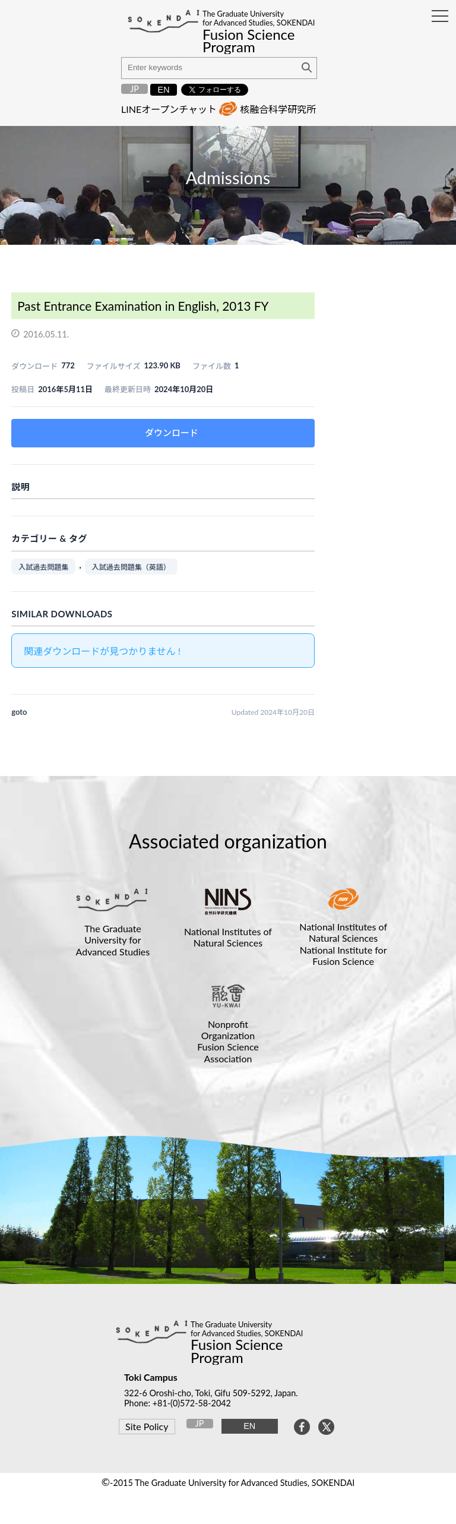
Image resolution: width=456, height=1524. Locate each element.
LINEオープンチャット (169, 109)
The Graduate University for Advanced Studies (113, 940)
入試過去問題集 (43, 567)
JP (134, 89)
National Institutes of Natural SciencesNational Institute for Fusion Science (343, 944)
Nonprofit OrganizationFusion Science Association (228, 1041)
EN (164, 89)
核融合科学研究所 (278, 109)
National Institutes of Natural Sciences (228, 937)
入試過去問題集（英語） (131, 567)
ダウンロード (171, 432)
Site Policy (146, 1426)
